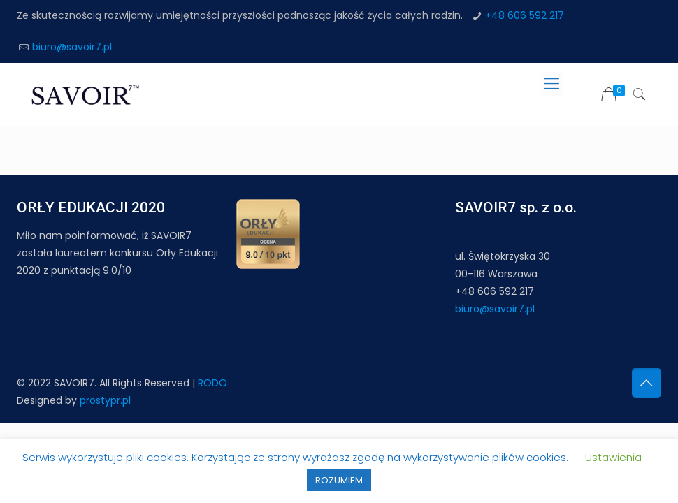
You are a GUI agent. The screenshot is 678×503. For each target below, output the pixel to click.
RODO (212, 383)
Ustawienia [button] (613, 457)
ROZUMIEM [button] (339, 480)
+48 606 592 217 (524, 15)
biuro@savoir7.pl (72, 47)
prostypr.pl (105, 400)
